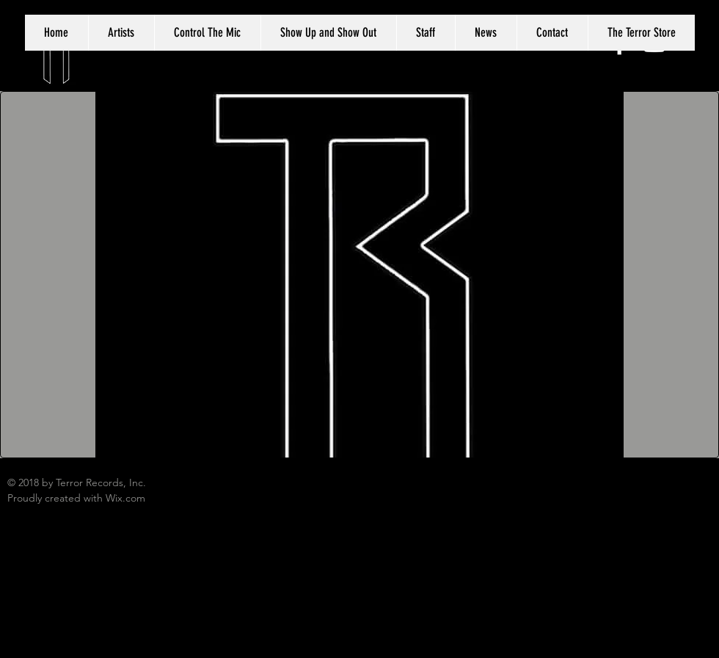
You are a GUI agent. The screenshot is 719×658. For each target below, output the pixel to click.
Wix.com (125, 498)
